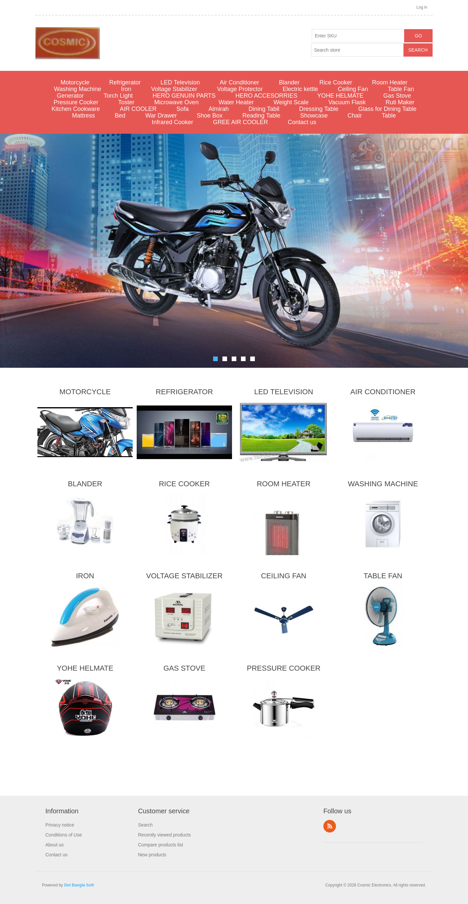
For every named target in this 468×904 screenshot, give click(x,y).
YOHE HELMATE (340, 95)
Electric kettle (300, 89)
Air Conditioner (239, 82)
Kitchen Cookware (76, 109)
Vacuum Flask (347, 102)
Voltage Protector (240, 89)
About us (54, 844)
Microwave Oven (176, 102)
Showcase (314, 115)
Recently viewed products (164, 834)
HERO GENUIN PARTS (184, 95)
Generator (70, 95)
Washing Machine (77, 89)
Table (389, 115)
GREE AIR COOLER (240, 122)
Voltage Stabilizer (174, 89)
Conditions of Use (63, 834)
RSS (329, 826)
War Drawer (161, 115)
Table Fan (401, 89)
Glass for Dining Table (387, 109)
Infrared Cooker (172, 122)
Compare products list (160, 844)
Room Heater (389, 82)
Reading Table (261, 115)
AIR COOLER (138, 109)
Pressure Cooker (76, 102)
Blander (289, 82)
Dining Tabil (264, 109)
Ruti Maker (400, 102)
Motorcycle (75, 82)
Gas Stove (397, 95)
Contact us (302, 122)
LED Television (180, 82)
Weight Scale (291, 102)
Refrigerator (125, 82)
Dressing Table (319, 109)
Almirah (219, 109)
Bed (120, 115)
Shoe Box (209, 115)
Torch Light (118, 95)
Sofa (182, 109)
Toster (126, 102)
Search (145, 825)
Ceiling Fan (353, 89)
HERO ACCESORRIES (266, 95)
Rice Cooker (335, 82)
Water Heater (236, 102)
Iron (126, 89)
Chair (355, 115)
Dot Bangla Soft (79, 885)
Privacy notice (59, 825)
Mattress (83, 115)
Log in (421, 7)
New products (152, 854)
